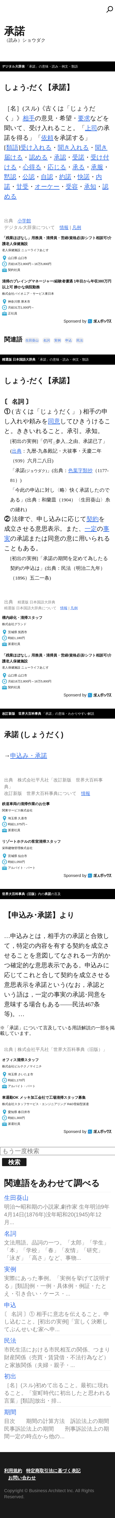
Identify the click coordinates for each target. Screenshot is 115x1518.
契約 (92, 518)
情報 (64, 227)
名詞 (46, 340)
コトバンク (59, 9)
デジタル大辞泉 (13, 66)
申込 (68, 340)
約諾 (65, 176)
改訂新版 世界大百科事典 (21, 713)
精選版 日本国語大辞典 (18, 359)
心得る (32, 167)
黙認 (10, 176)
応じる (57, 167)
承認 (60, 157)
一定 (91, 528)
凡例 (76, 227)
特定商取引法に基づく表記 (53, 1470)
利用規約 (13, 1470)
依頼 (47, 137)
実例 (57, 340)
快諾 (83, 176)
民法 (79, 340)
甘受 (22, 186)
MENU (10, 11)
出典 (17, 451)
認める (38, 157)
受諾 (78, 157)
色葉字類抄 (80, 470)
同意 (54, 421)
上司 (91, 128)
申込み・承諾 (28, 755)
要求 (84, 118)
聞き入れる (73, 147)
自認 (47, 176)
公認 (28, 176)
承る (78, 167)
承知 (90, 186)
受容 (72, 186)
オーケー (47, 186)
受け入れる (36, 147)
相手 (29, 118)
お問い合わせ (22, 1477)
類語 (12, 147)
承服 (97, 167)
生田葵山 (32, 340)
